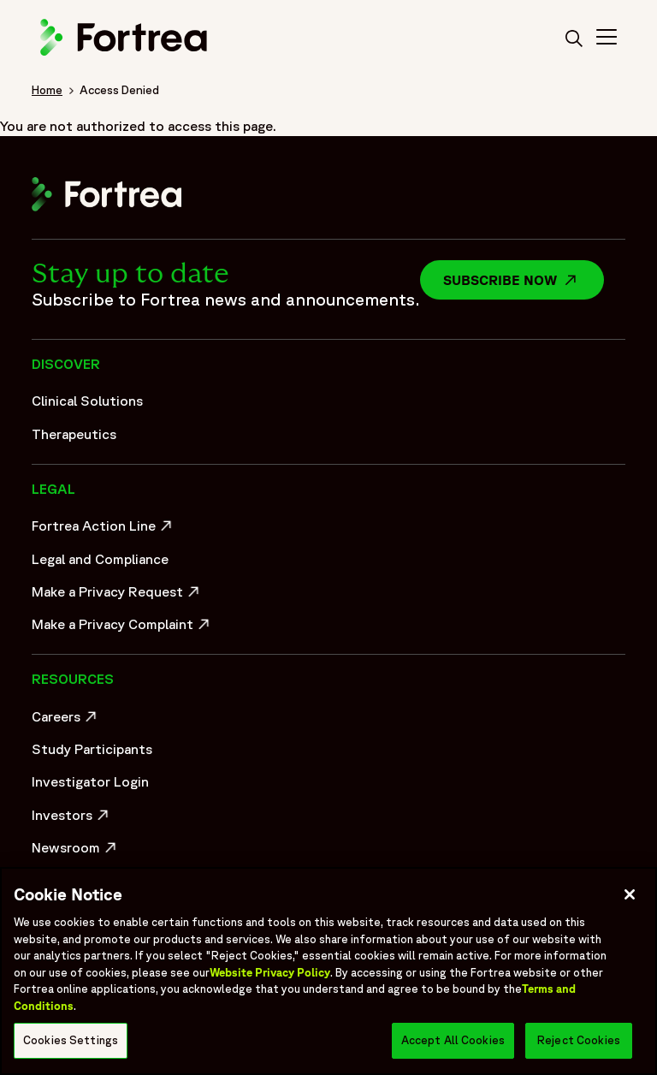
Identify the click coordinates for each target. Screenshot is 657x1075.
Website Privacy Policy (270, 972)
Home (47, 90)
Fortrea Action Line (104, 530)
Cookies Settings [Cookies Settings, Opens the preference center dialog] (70, 1040)
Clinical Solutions (87, 400)
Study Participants (92, 749)
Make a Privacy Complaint (117, 628)
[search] (574, 39)
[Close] (629, 894)
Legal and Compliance (100, 559)
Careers (66, 721)
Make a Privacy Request (117, 596)
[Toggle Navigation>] (606, 39)
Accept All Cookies (453, 1040)
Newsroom (76, 852)
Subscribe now (523, 280)
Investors (72, 819)
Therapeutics (74, 434)
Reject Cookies (578, 1040)
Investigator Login (90, 781)
